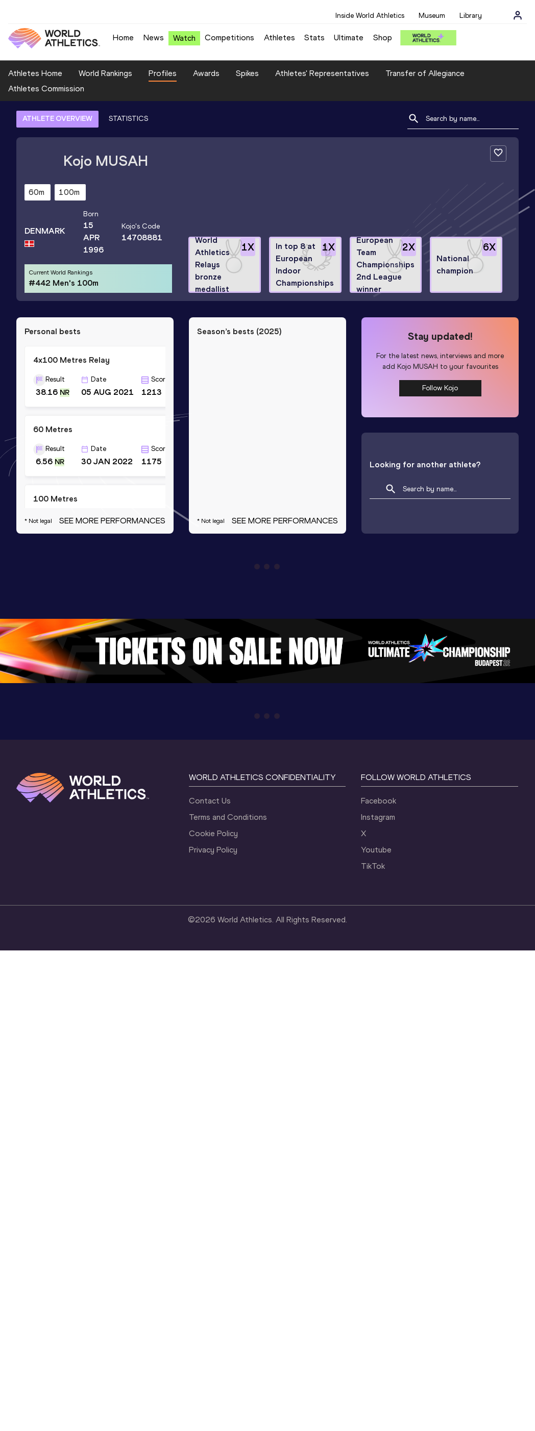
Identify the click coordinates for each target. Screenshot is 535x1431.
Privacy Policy (213, 850)
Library (470, 15)
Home (123, 37)
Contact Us (210, 801)
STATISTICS (128, 118)
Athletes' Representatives (322, 73)
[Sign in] (517, 15)
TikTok (373, 866)
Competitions (229, 37)
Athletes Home (35, 73)
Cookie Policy (213, 833)
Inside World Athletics (369, 15)
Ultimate (348, 37)
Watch (184, 38)
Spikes (247, 73)
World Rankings (105, 73)
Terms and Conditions (228, 817)
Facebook (378, 801)
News (153, 37)
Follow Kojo (440, 388)
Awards (206, 73)
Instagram (378, 817)
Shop (382, 37)
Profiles (163, 73)
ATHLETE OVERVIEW (57, 118)
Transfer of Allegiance (425, 73)
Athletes (279, 37)
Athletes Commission (46, 88)
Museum (432, 15)
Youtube (376, 850)
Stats (314, 37)
